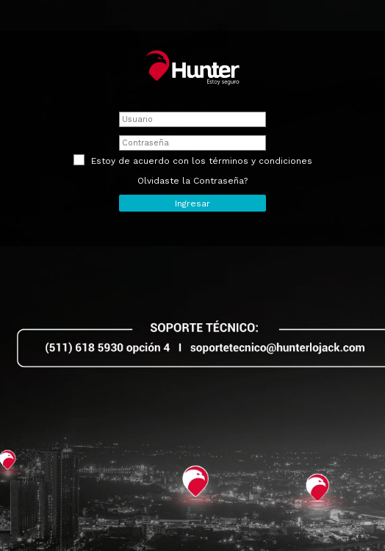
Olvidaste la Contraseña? (192, 181)
